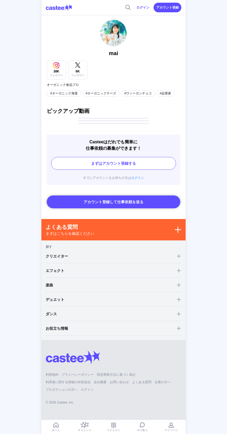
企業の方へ (163, 382)
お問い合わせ (119, 382)
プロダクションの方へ (62, 389)
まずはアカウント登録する (113, 163)
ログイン (142, 7)
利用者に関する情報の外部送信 (68, 382)
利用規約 (52, 375)
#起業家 (165, 93)
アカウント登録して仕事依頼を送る (113, 202)
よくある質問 (141, 382)
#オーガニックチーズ (101, 93)
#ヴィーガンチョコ (138, 93)
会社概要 (100, 382)
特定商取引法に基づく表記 (116, 375)
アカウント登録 (167, 7)
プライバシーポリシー (78, 375)
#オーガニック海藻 (64, 93)
